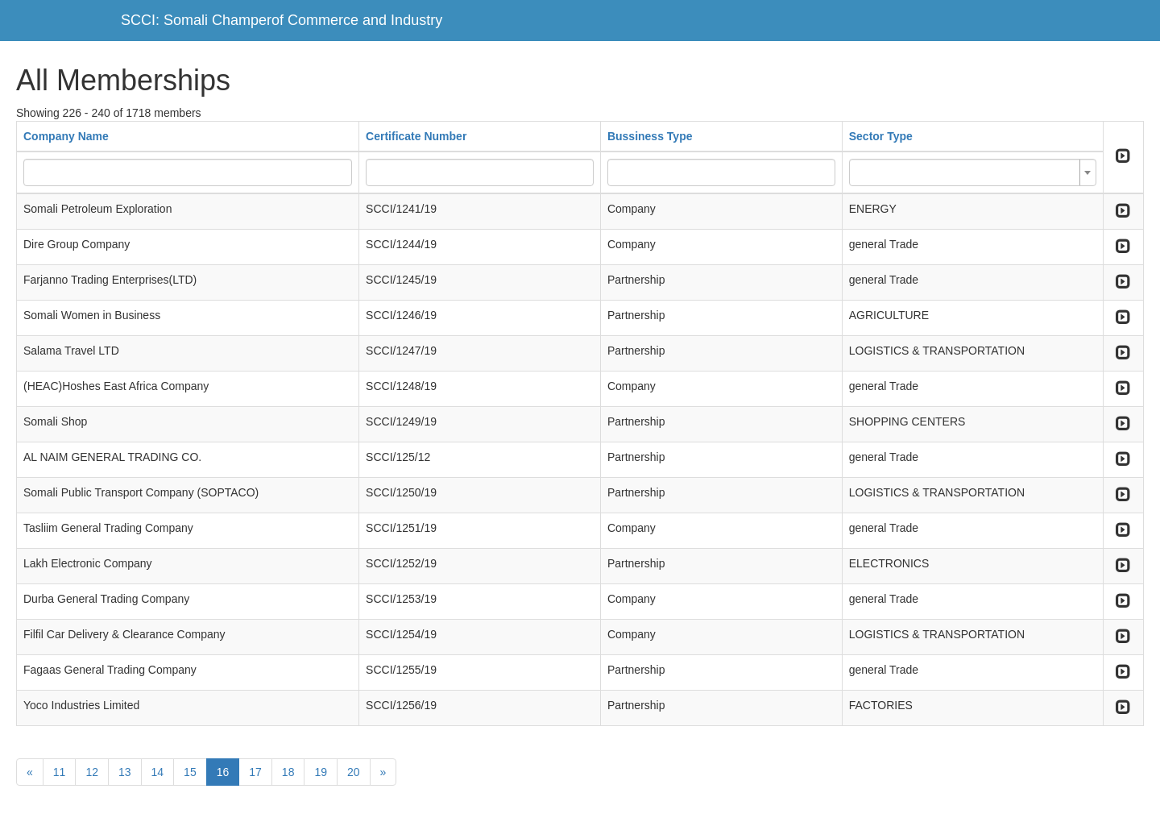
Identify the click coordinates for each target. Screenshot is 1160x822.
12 (91, 772)
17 (255, 772)
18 (288, 772)
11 (59, 772)
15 (190, 772)
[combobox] (972, 172)
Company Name (66, 136)
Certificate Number (416, 136)
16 (223, 772)
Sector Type (881, 136)
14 (157, 772)
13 (124, 772)
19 (320, 772)
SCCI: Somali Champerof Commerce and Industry (281, 20)
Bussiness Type (650, 136)
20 (353, 772)
